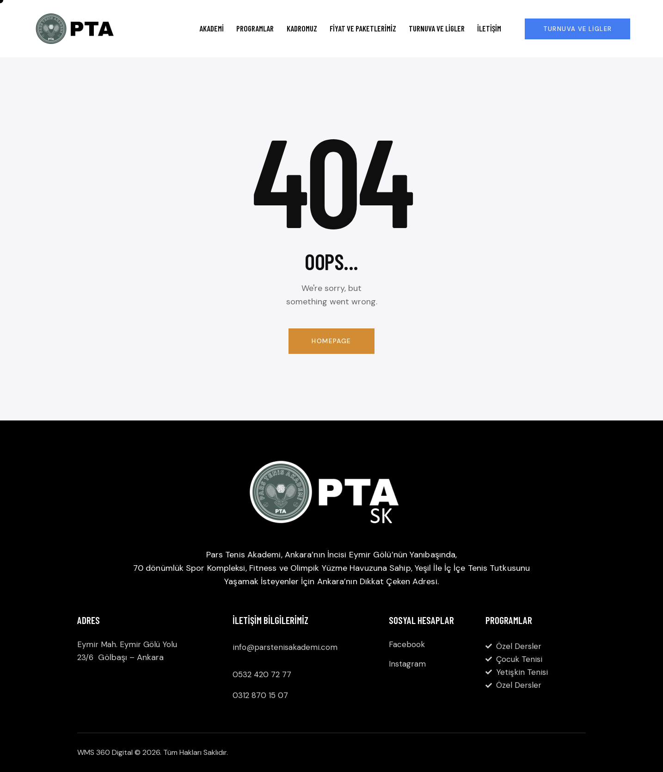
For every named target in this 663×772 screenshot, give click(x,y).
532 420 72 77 (264, 674)
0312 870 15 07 (260, 695)
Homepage (331, 341)
